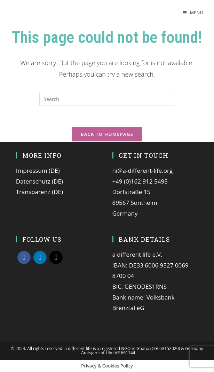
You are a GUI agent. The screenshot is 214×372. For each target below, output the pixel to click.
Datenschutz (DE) (39, 181)
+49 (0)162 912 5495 (140, 181)
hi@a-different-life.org (142, 170)
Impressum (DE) (38, 170)
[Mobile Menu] (193, 12)
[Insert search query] (107, 99)
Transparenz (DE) (39, 192)
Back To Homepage (107, 134)
